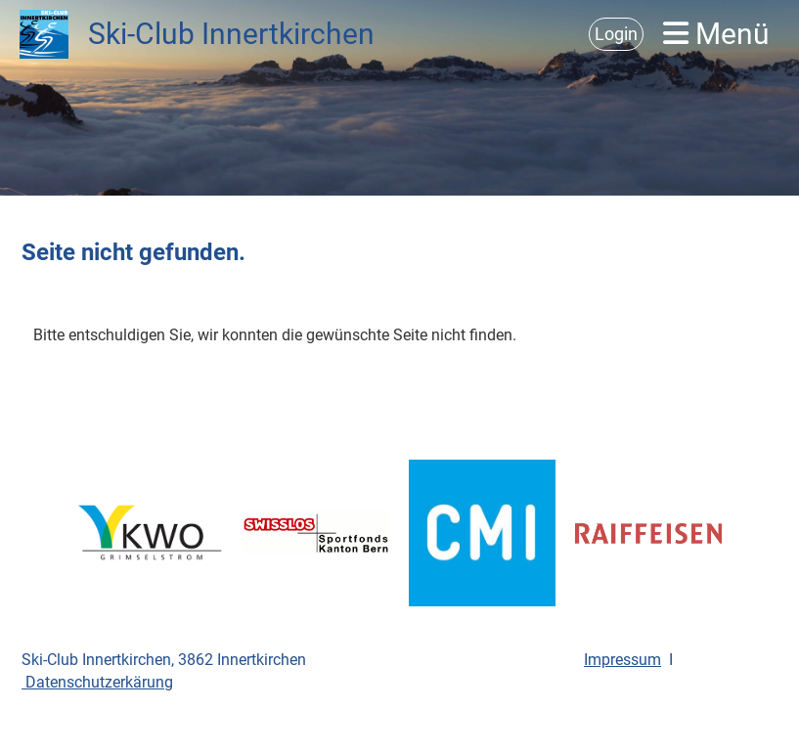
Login (616, 33)
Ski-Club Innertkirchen (231, 34)
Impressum (622, 659)
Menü (716, 34)
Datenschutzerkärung (97, 682)
